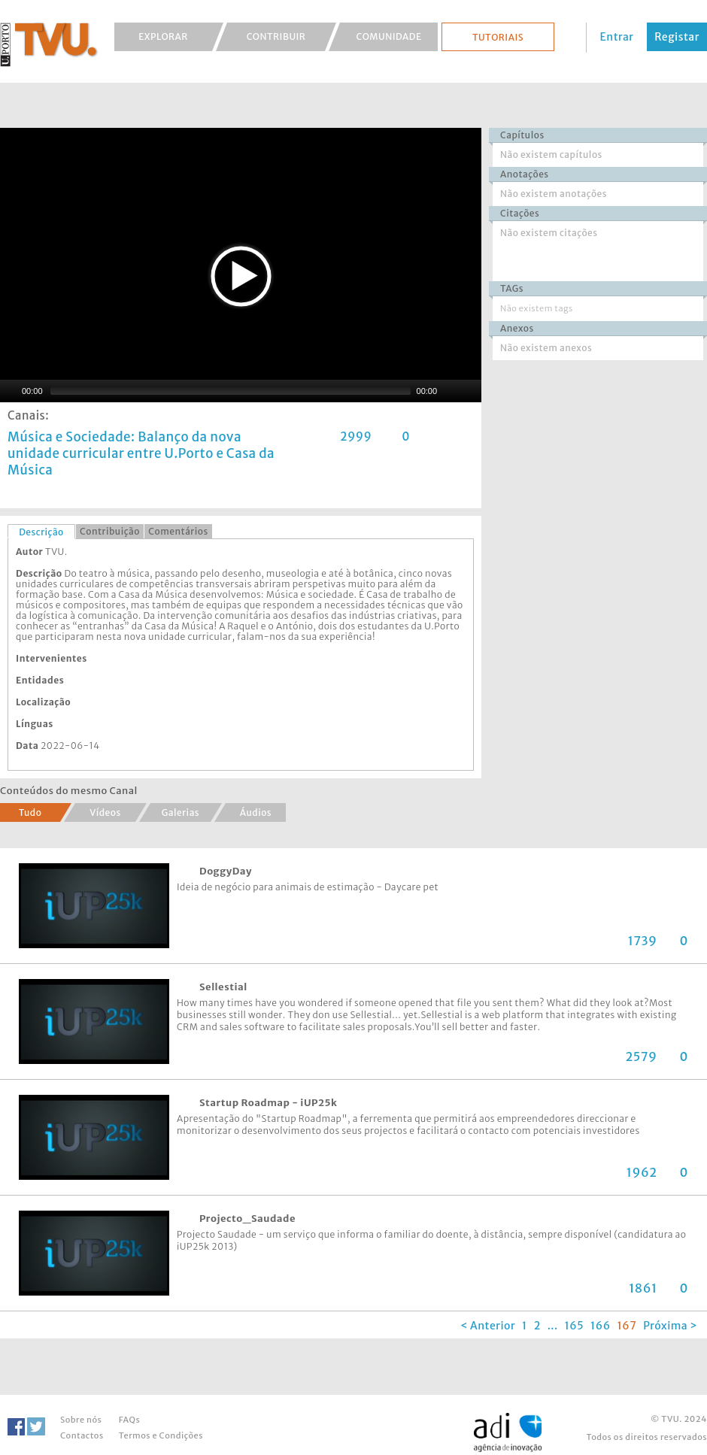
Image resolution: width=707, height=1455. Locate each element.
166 (600, 1325)
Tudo (30, 812)
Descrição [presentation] (41, 532)
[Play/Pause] (10, 391)
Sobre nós (81, 1419)
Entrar (617, 37)
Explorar (163, 36)
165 (574, 1325)
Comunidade (389, 36)
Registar (676, 37)
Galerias (180, 812)
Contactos (82, 1435)
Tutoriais (497, 37)
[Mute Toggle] (451, 391)
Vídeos (105, 812)
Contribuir (276, 36)
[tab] (41, 531)
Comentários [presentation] (178, 531)
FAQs (129, 1419)
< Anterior (487, 1325)
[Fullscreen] (470, 391)
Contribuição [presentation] (110, 531)
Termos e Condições (161, 1435)
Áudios (256, 812)
